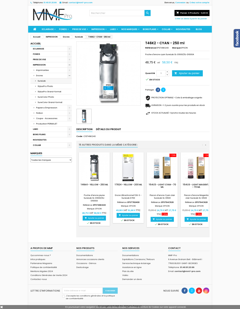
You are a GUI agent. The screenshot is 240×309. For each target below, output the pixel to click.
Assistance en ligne (132, 267)
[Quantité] (161, 73)
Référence (150, 48)
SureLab (42, 80)
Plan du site (128, 271)
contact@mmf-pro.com (80, 2)
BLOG (199, 29)
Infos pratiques (37, 259)
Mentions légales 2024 (41, 271)
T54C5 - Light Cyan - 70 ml (162, 186)
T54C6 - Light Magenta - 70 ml (196, 186)
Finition (39, 113)
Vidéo (125, 275)
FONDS (63, 29)
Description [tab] (84, 129)
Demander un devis (132, 279)
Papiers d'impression (46, 107)
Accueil (35, 43)
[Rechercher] (120, 13)
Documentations (84, 255)
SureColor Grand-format (50, 102)
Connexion (180, 2)
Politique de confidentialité (43, 267)
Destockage (82, 267)
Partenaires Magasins (41, 263)
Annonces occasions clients (90, 259)
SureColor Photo (46, 97)
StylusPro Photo (45, 86)
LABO (113, 29)
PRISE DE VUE (79, 29)
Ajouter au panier (187, 73)
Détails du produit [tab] (108, 129)
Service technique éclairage (136, 263)
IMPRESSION (98, 29)
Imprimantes (42, 70)
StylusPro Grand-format (49, 91)
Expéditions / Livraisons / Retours (138, 259)
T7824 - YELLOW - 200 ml (128, 184)
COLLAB (166, 29)
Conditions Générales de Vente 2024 (48, 275)
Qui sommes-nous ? (40, 255)
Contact (174, 248)
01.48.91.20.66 (50, 2)
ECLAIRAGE (48, 29)
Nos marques (129, 29)
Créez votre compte (199, 2)
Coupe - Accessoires (46, 118)
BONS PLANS (149, 29)
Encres (39, 75)
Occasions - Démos (86, 263)
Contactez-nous (38, 279)
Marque (176, 48)
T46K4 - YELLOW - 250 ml (94, 184)
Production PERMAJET (46, 123)
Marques (36, 153)
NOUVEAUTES (183, 29)
